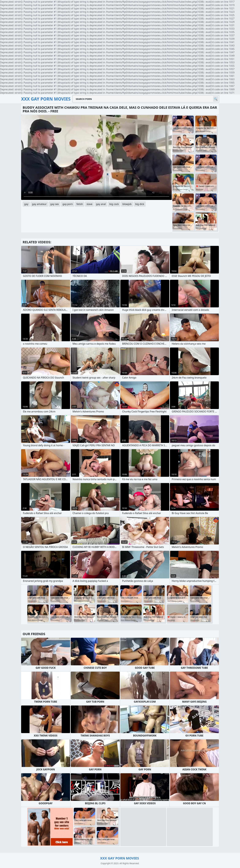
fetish (79, 204)
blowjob (127, 204)
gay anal (101, 204)
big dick (139, 204)
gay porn (67, 204)
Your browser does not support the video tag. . (96, 157)
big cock (114, 204)
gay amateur (39, 204)
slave (89, 204)
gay (26, 204)
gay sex (54, 204)
